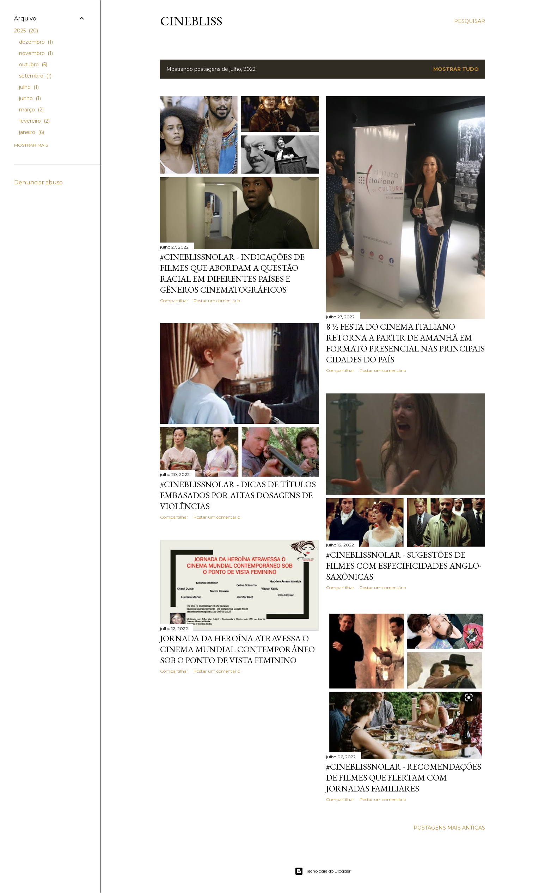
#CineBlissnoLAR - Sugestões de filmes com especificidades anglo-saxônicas (404, 565)
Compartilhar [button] (174, 300)
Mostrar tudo (456, 69)
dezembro (36, 42)
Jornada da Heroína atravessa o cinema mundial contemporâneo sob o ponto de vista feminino (237, 649)
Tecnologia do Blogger (323, 871)
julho (29, 87)
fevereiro (34, 121)
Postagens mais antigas (449, 828)
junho (30, 98)
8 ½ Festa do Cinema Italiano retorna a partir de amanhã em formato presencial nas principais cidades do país (405, 343)
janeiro (31, 132)
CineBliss (191, 21)
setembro (35, 76)
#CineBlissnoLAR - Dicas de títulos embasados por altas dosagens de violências (238, 495)
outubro (33, 64)
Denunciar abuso (38, 182)
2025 (26, 30)
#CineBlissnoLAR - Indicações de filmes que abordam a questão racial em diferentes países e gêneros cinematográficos (232, 273)
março (31, 109)
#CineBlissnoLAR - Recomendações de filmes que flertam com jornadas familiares (403, 777)
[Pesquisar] (469, 21)
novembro (36, 53)
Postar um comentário (217, 300)
